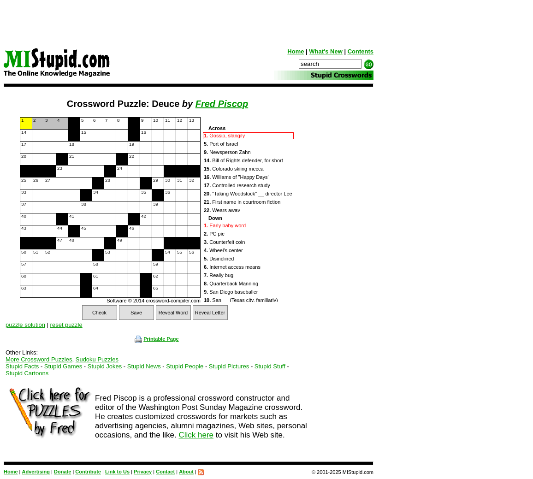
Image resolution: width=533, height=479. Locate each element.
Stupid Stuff (270, 366)
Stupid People (184, 366)
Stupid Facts (22, 366)
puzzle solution (25, 324)
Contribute (88, 471)
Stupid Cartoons (27, 373)
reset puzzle (66, 324)
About (186, 471)
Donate (62, 471)
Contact (165, 471)
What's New (325, 51)
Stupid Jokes (105, 366)
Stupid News (144, 366)
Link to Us (117, 471)
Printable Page (156, 339)
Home (295, 51)
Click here (195, 435)
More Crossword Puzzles (39, 359)
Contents (360, 51)
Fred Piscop (221, 104)
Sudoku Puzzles (97, 359)
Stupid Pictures (229, 366)
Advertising (36, 471)
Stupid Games (63, 366)
